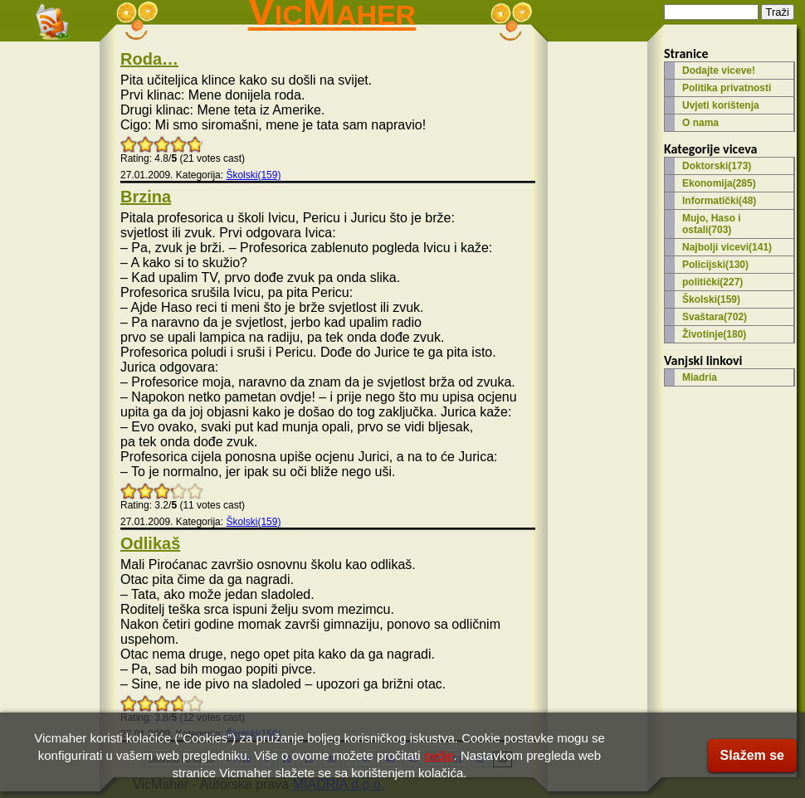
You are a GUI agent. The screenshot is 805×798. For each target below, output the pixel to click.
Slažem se (752, 755)
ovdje (439, 755)
